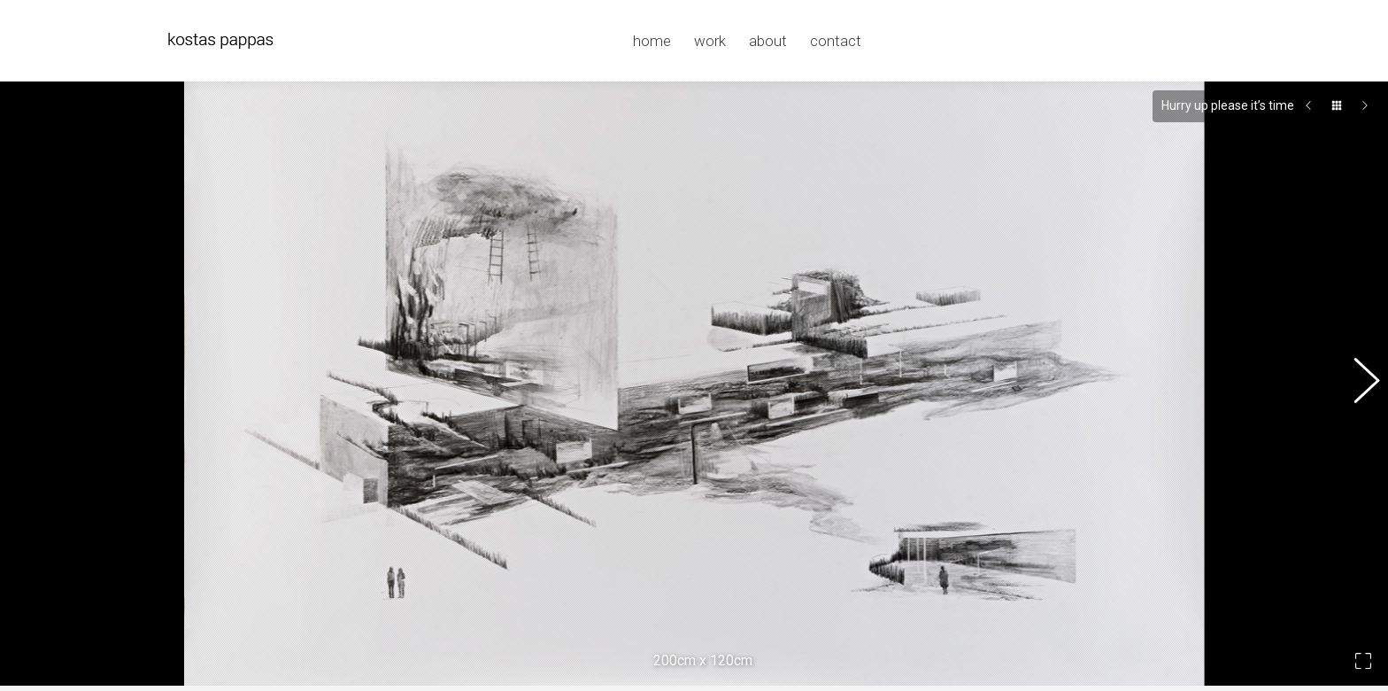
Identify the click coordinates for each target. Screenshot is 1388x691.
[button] (1357, 375)
